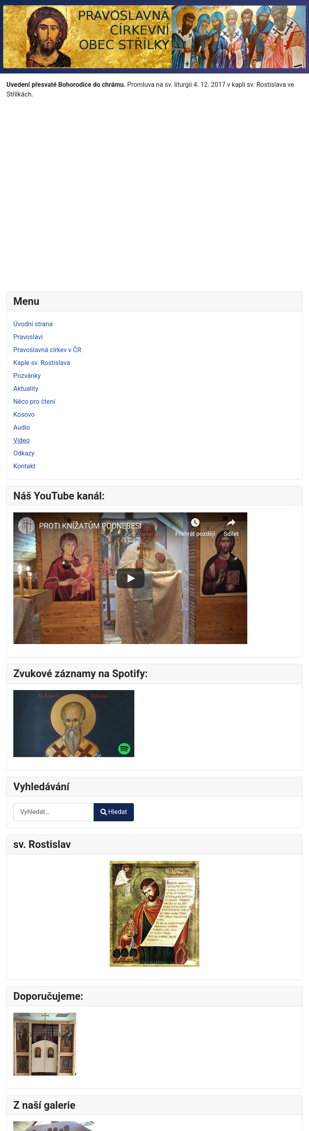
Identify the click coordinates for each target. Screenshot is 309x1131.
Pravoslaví (28, 337)
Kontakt (24, 466)
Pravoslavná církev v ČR (47, 350)
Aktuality (25, 388)
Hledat (113, 812)
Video (21, 440)
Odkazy (23, 453)
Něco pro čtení (34, 401)
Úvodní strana (33, 324)
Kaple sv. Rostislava (41, 363)
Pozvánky (27, 376)
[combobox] (53, 812)
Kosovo (24, 414)
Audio (21, 427)
